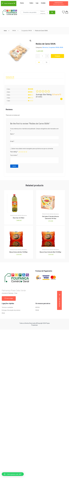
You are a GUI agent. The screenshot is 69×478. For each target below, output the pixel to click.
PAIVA (14, 30)
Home (23, 3)
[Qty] (42, 56)
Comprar (57, 56)
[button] (13, 474)
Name (12, 134)
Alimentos (45, 47)
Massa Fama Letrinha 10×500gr (18, 252)
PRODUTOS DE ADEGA (15, 215)
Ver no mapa (9, 298)
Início (5, 30)
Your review (14, 155)
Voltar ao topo (59, 300)
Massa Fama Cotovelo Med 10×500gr (50, 252)
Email (12, 141)
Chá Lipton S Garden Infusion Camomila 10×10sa (50, 217)
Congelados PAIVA (26, 30)
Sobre (31, 3)
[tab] (10, 77)
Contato (43, 3)
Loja (37, 3)
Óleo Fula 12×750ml (18, 218)
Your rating (14, 152)
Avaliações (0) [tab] (10, 77)
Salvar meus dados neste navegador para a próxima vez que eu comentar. (32, 148)
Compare (46, 62)
